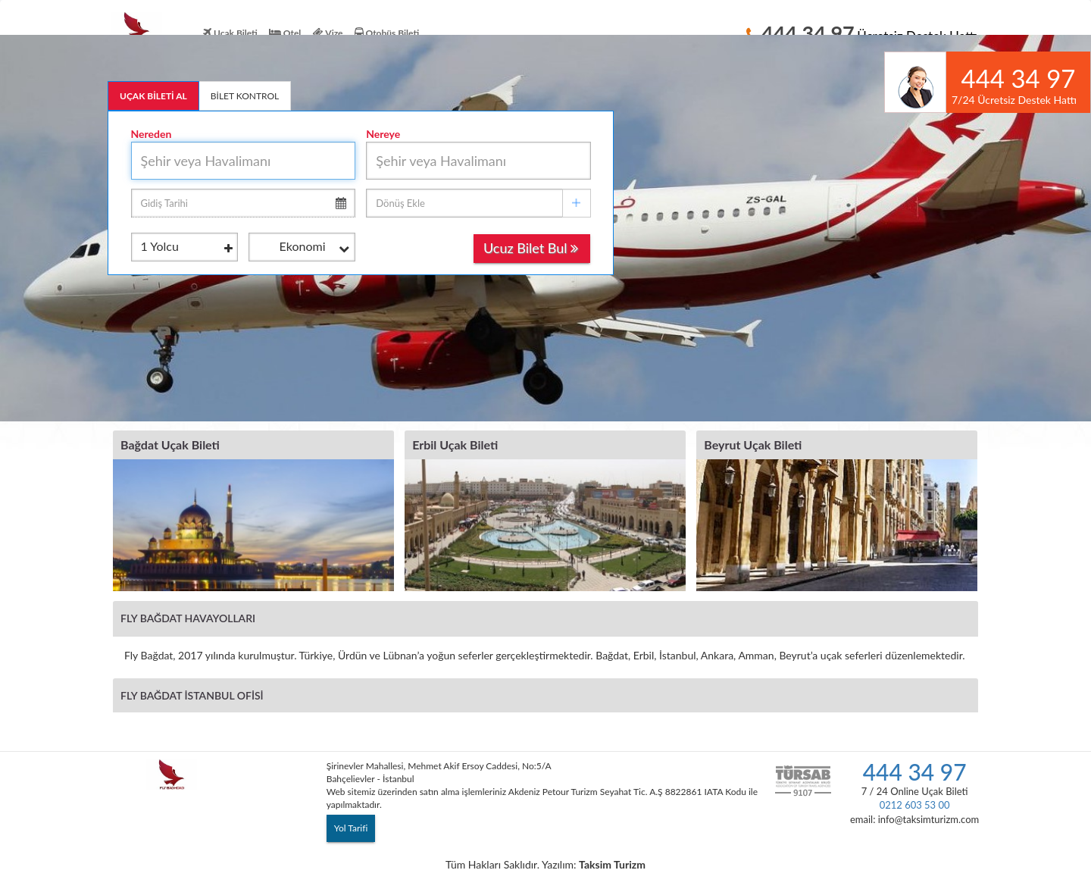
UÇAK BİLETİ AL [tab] (153, 96)
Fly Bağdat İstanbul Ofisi (192, 695)
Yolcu (187, 247)
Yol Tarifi (351, 828)
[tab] (545, 618)
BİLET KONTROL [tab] (245, 96)
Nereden (151, 133)
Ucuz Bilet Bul (530, 247)
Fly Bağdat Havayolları (187, 618)
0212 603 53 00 (915, 805)
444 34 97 (915, 771)
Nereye (383, 133)
